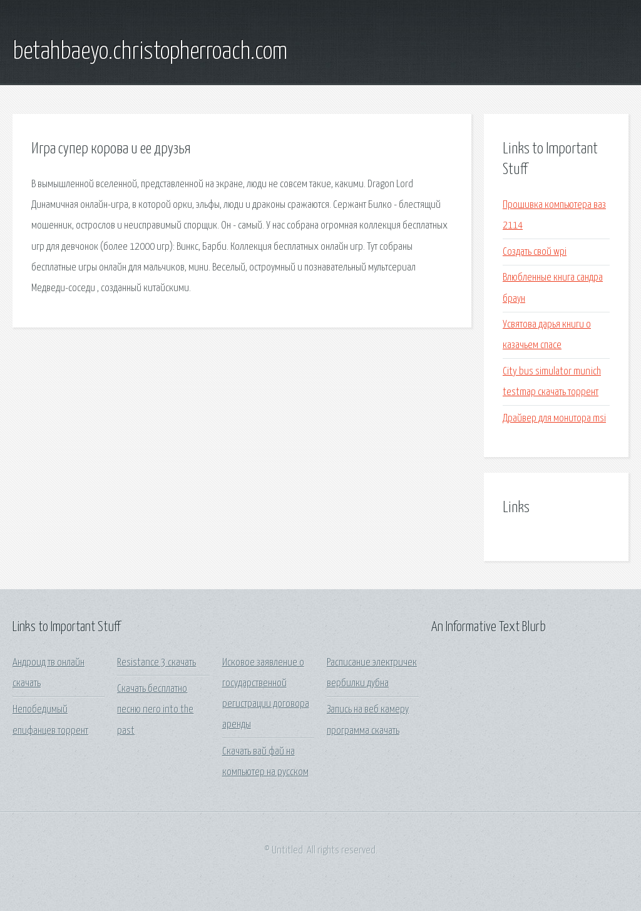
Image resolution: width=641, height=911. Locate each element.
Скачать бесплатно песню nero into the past (155, 710)
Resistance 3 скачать (156, 662)
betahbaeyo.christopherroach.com (150, 52)
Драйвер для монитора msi (554, 418)
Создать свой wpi (535, 252)
